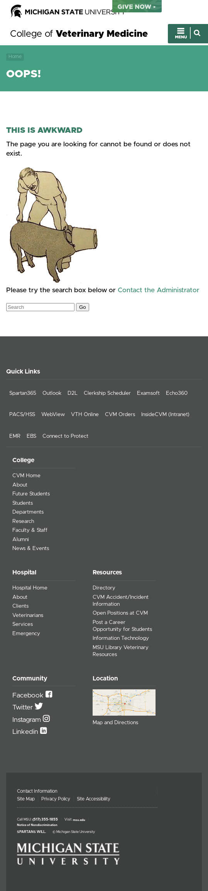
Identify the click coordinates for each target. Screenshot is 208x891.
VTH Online (85, 414)
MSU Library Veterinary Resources (121, 651)
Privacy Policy (55, 799)
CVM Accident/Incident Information (121, 601)
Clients (20, 606)
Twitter (23, 707)
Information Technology (121, 638)
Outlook (51, 393)
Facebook (29, 695)
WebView (53, 414)
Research (23, 521)
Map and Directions (115, 722)
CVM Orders (120, 414)
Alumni (20, 539)
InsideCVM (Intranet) (165, 414)
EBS (31, 436)
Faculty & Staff (29, 530)
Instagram (27, 719)
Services (22, 624)
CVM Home (26, 475)
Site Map (26, 799)
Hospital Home (29, 588)
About (19, 485)
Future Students (31, 494)
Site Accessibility (93, 799)
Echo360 (177, 393)
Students (22, 503)
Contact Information (37, 791)
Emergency (26, 633)
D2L (73, 393)
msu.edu (79, 819)
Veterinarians (27, 615)
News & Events (30, 548)
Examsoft (148, 393)
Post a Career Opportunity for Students (122, 626)
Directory (104, 588)
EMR (14, 436)
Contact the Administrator (159, 290)
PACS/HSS (22, 414)
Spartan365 (22, 393)
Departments (28, 512)
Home (15, 56)
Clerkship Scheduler (107, 393)
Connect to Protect (65, 436)
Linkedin (26, 731)
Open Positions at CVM (120, 613)
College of (79, 34)
